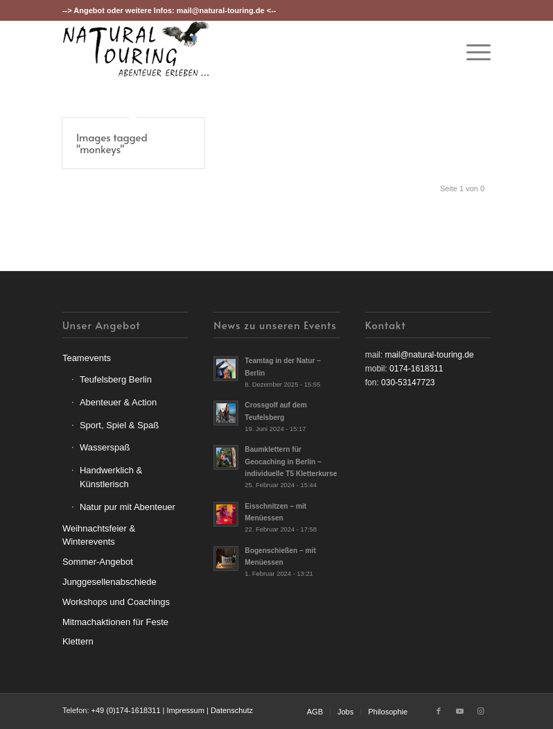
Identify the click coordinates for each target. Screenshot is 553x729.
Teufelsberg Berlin (116, 379)
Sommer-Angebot (97, 561)
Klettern (78, 641)
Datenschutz (232, 710)
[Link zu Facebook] (438, 711)
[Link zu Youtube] (459, 711)
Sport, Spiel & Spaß (119, 425)
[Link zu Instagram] (480, 711)
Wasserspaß (105, 447)
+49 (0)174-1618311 (126, 710)
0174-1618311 (416, 369)
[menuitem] (472, 52)
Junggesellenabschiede (109, 582)
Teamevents (86, 358)
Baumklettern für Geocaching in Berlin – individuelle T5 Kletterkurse (291, 461)
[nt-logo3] (136, 52)
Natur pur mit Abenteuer (127, 507)
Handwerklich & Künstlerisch (111, 477)
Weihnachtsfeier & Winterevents (98, 535)
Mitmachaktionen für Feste (115, 622)
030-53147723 (407, 382)
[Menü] (472, 52)
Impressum (185, 710)
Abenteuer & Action (118, 402)
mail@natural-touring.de (221, 10)
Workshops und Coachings (116, 602)
